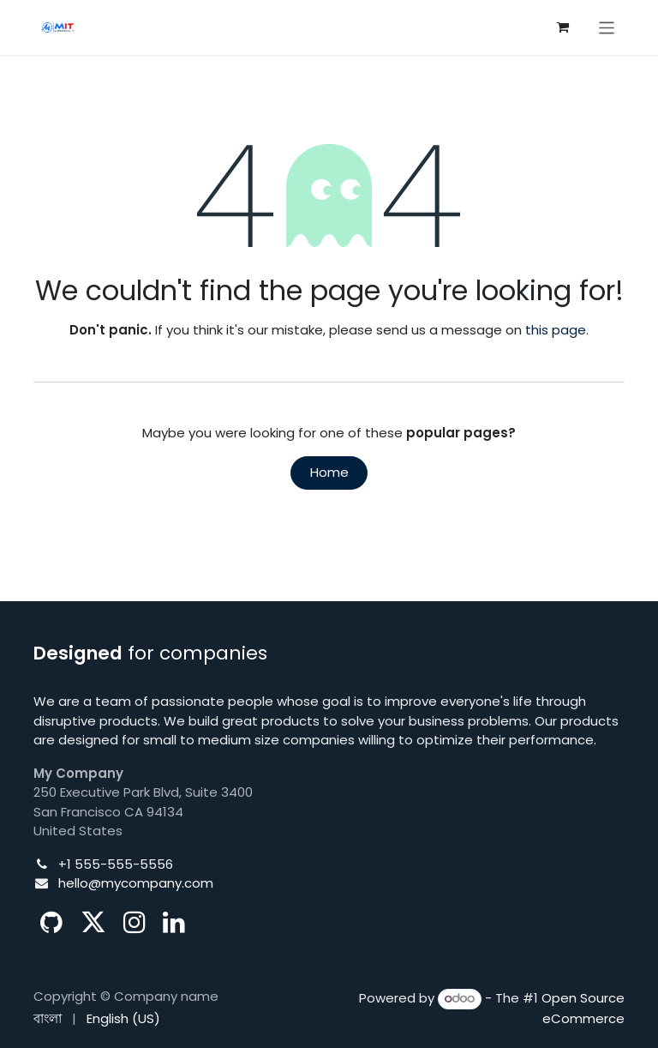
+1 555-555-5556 (115, 864)
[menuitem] (47, 1019)
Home (329, 472)
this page (555, 330)
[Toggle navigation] (607, 27)
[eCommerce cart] (563, 27)
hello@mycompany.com (135, 883)
